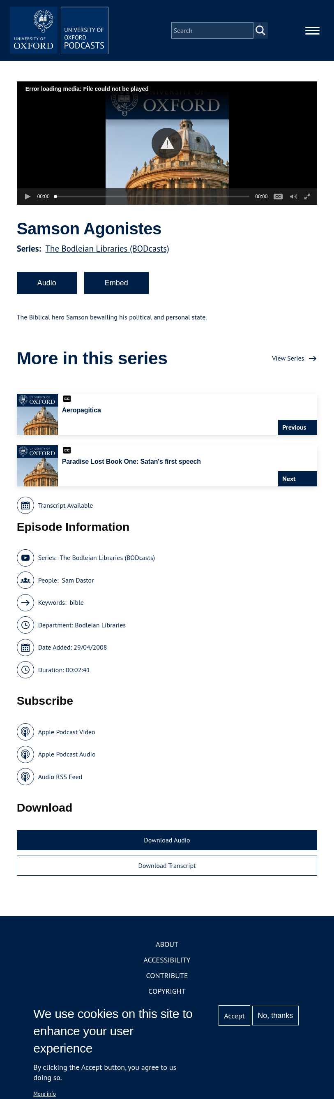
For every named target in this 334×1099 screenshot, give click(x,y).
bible (76, 602)
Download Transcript (167, 865)
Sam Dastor (78, 580)
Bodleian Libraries (100, 625)
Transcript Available (65, 505)
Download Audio (167, 840)
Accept (234, 1015)
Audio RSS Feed (60, 777)
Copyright (167, 991)
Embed (116, 283)
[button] (167, 143)
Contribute (167, 975)
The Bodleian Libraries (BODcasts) (107, 248)
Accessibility (166, 960)
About (167, 944)
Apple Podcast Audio (67, 754)
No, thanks (275, 1015)
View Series (288, 358)
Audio (46, 283)
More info (44, 1093)
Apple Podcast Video (66, 732)
